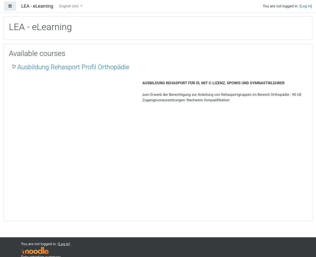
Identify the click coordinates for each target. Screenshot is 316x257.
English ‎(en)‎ (69, 6)
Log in (306, 6)
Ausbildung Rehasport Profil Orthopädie (73, 67)
